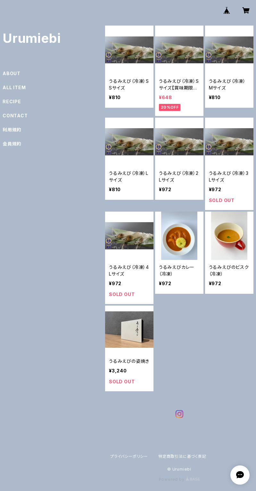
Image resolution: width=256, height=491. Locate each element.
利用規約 (12, 129)
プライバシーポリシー (129, 456)
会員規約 (12, 143)
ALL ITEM (14, 87)
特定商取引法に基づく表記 (182, 456)
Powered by (179, 479)
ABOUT (12, 73)
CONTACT (15, 115)
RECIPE (12, 101)
